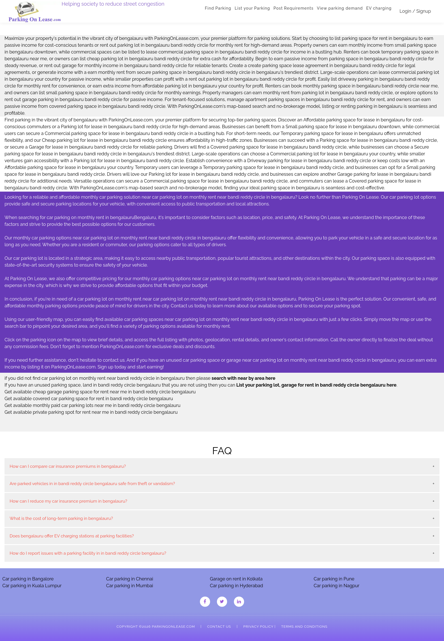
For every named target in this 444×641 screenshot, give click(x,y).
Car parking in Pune (334, 579)
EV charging (379, 8)
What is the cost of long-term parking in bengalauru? (61, 518)
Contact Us (219, 627)
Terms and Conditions (304, 627)
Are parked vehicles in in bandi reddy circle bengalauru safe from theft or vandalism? (92, 483)
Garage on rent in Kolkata (236, 579)
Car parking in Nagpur (336, 585)
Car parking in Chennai (129, 579)
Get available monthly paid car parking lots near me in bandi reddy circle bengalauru (92, 405)
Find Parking (218, 8)
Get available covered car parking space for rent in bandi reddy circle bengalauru (89, 398)
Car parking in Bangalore (28, 579)
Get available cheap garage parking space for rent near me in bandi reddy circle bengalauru (100, 392)
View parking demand (340, 8)
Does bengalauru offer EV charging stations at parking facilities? (72, 536)
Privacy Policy (258, 627)
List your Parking (252, 8)
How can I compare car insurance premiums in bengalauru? (68, 466)
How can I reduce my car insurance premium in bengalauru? (68, 501)
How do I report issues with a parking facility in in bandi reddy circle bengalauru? (88, 553)
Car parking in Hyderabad (236, 585)
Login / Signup (415, 11)
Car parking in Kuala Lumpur (31, 585)
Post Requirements (293, 8)
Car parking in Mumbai (129, 585)
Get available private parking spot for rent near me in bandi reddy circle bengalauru (91, 412)
